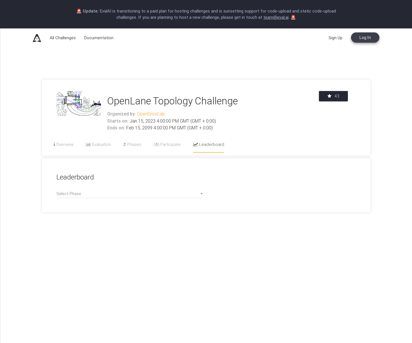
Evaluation (98, 144)
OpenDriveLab (150, 114)
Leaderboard (208, 144)
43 (333, 96)
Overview (63, 144)
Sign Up (335, 37)
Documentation (98, 37)
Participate (167, 144)
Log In (365, 37)
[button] (129, 193)
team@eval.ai (276, 17)
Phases (132, 144)
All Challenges (63, 37)
